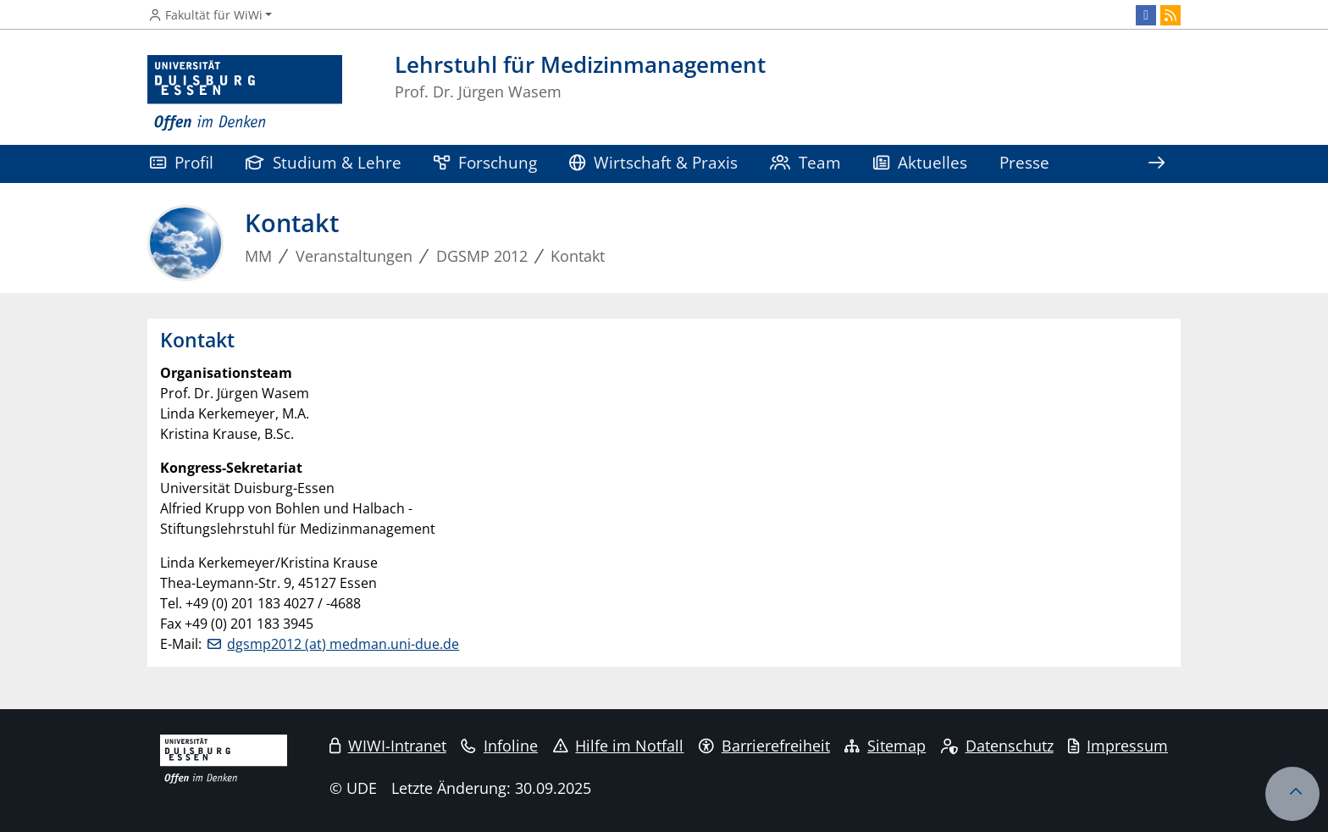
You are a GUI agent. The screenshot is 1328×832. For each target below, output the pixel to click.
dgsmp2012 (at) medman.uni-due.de (343, 644)
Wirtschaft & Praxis (653, 162)
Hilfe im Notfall (618, 745)
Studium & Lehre (323, 162)
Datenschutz (997, 745)
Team (805, 162)
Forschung (485, 162)
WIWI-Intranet (387, 745)
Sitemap (885, 745)
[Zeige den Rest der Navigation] (1156, 164)
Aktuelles (920, 162)
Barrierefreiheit (764, 745)
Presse (1024, 162)
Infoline (499, 745)
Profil (181, 162)
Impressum (1118, 745)
